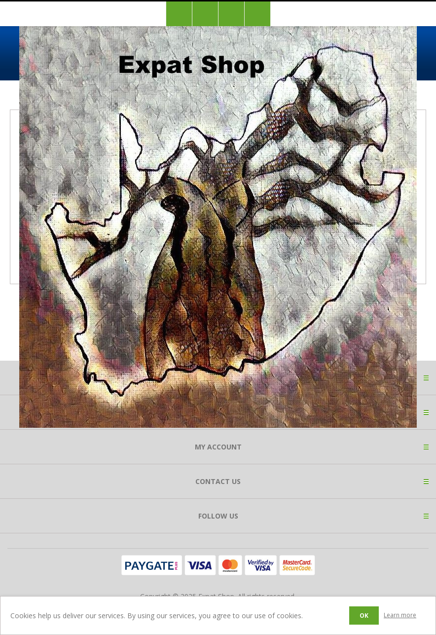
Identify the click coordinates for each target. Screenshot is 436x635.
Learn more (400, 615)
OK (364, 615)
